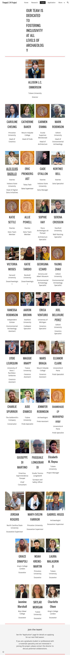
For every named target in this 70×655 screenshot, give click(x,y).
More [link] (60, 3)
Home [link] (26, 3)
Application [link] (51, 3)
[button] (68, 2)
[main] (35, 30)
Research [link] (34, 3)
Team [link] (43, 3)
